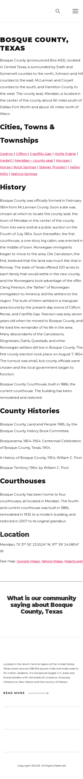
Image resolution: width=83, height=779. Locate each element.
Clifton (22, 154)
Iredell (6, 160)
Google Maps (28, 561)
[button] (75, 11)
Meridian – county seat (34, 160)
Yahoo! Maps (52, 561)
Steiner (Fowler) (53, 167)
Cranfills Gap (41, 154)
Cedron (7, 154)
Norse (6, 167)
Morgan (63, 160)
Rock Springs (25, 167)
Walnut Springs (24, 174)
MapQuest (73, 561)
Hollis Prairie (65, 154)
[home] (13, 11)
